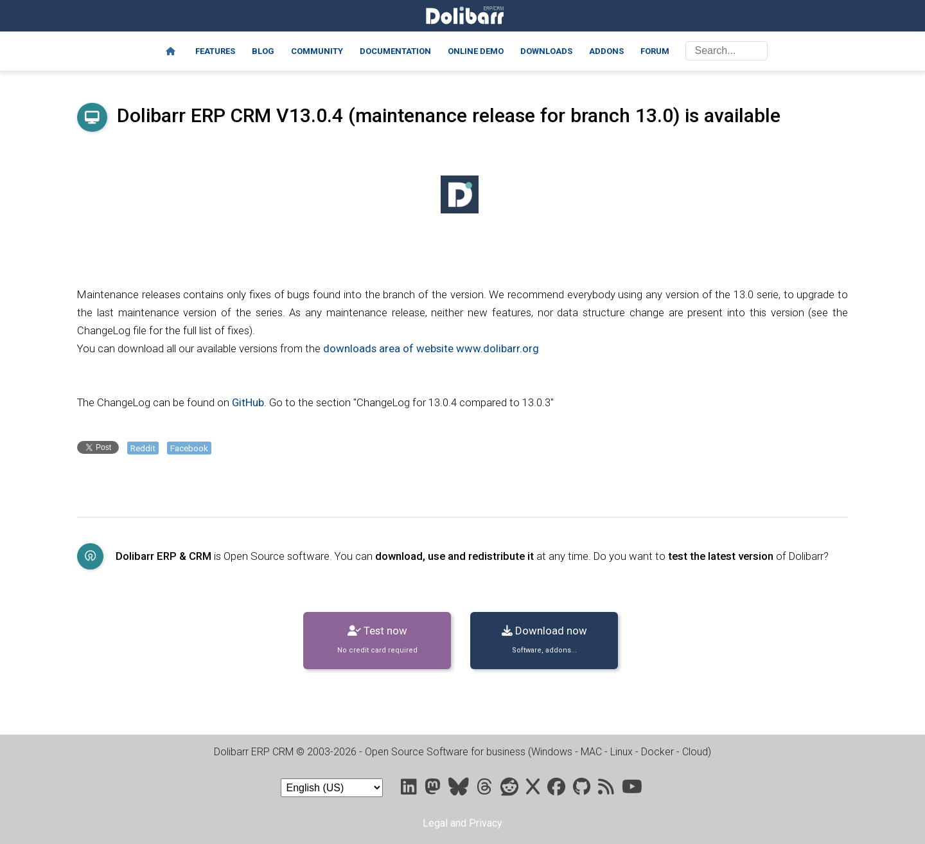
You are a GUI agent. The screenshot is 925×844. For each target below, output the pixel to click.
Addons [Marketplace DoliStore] (606, 51)
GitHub (248, 402)
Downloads (546, 51)
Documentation (395, 51)
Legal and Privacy (462, 823)
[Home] (170, 51)
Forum (654, 51)
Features (215, 51)
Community (317, 51)
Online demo (476, 51)
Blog (263, 51)
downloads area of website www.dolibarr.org (431, 348)
